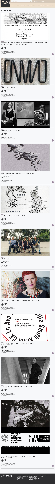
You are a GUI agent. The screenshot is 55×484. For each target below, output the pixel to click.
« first (9, 470)
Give (53, 5)
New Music (17, 5)
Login (42, 476)
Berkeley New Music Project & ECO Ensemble (17, 173)
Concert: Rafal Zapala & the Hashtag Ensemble (18, 456)
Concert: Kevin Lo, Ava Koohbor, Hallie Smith (17, 343)
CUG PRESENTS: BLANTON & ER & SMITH (14, 215)
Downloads (39, 5)
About (49, 5)
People (29, 5)
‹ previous (13, 470)
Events (33, 5)
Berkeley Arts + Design (33, 479)
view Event (4, 53)
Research (23, 5)
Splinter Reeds (6, 258)
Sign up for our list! (39, 1)
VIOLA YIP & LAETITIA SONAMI (10, 130)
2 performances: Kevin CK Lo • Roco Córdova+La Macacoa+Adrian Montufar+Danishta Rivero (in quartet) (24, 43)
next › (43, 470)
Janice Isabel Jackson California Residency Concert (20, 300)
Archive (45, 5)
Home (12, 5)
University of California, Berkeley (34, 478)
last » (47, 470)
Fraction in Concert (8, 87)
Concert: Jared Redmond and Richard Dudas (17, 386)
